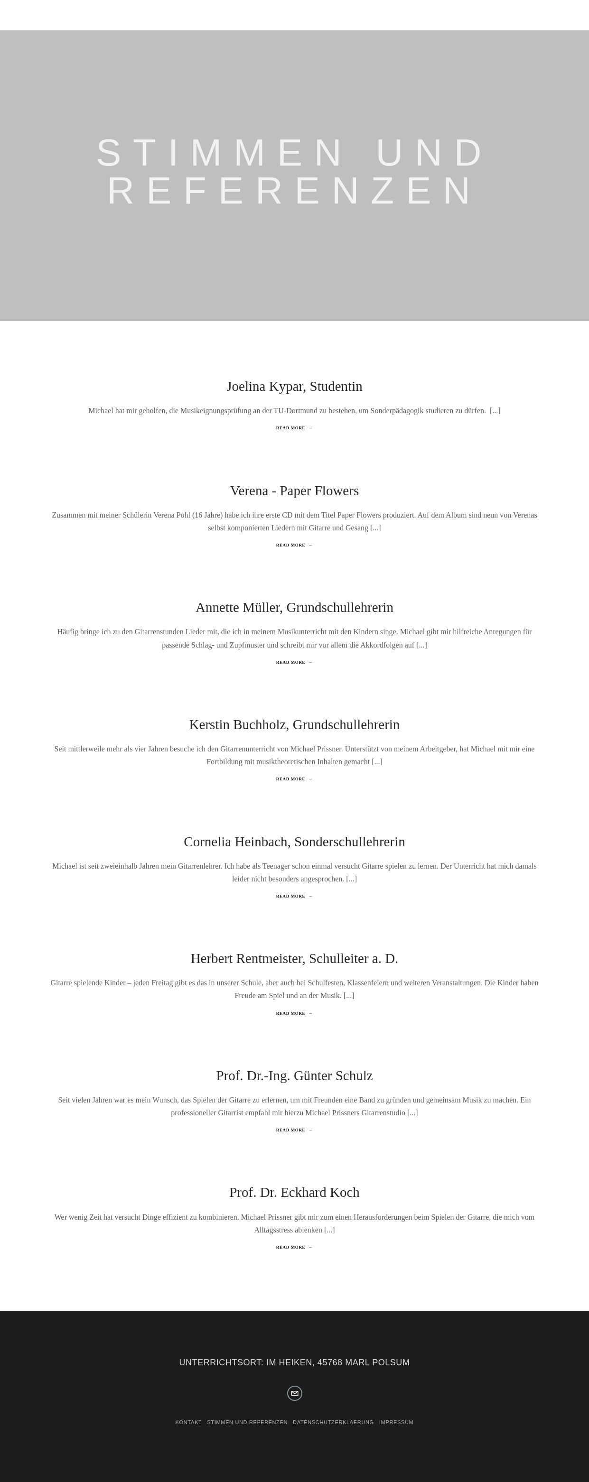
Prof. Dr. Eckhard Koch (294, 1192)
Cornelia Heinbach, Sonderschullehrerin (294, 841)
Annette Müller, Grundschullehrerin (294, 607)
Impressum (396, 1422)
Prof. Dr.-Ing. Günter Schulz (294, 1075)
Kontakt (189, 1422)
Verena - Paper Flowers (294, 490)
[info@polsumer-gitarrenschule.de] (294, 1393)
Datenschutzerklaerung (333, 1422)
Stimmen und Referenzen (247, 1422)
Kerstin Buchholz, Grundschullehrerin (294, 724)
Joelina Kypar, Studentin (294, 386)
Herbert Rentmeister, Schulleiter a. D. (295, 958)
